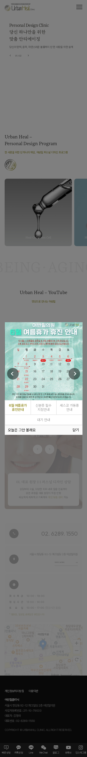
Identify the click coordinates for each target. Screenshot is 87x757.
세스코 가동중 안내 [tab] (69, 407)
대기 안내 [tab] (43, 420)
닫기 (76, 430)
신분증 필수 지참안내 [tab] (43, 407)
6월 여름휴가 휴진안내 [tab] (18, 407)
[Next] (74, 373)
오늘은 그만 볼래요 (22, 430)
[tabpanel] (43, 361)
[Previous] (13, 373)
